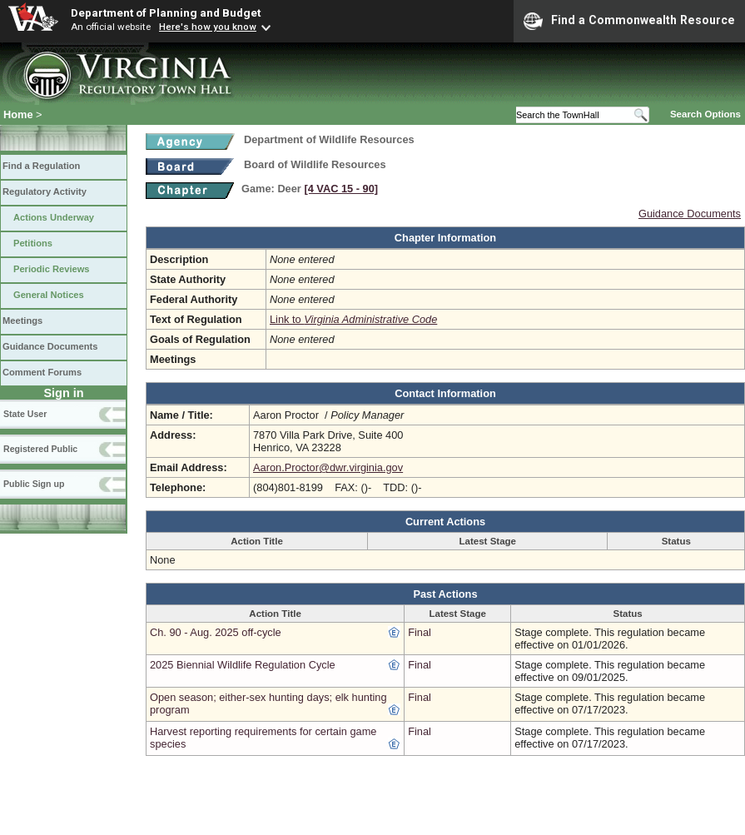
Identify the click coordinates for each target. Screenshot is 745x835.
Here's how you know (207, 26)
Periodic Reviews (51, 269)
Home (18, 114)
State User (25, 414)
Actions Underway (53, 217)
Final (419, 632)
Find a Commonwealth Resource (629, 20)
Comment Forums (42, 372)
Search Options (705, 114)
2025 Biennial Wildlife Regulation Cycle (242, 665)
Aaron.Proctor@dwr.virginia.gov (328, 467)
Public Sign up (33, 484)
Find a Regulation (41, 166)
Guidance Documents (49, 346)
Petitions (32, 243)
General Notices (48, 295)
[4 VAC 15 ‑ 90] (341, 188)
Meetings (22, 321)
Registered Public (40, 449)
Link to (353, 319)
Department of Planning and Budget (166, 12)
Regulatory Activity (44, 191)
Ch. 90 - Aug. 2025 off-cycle (215, 632)
